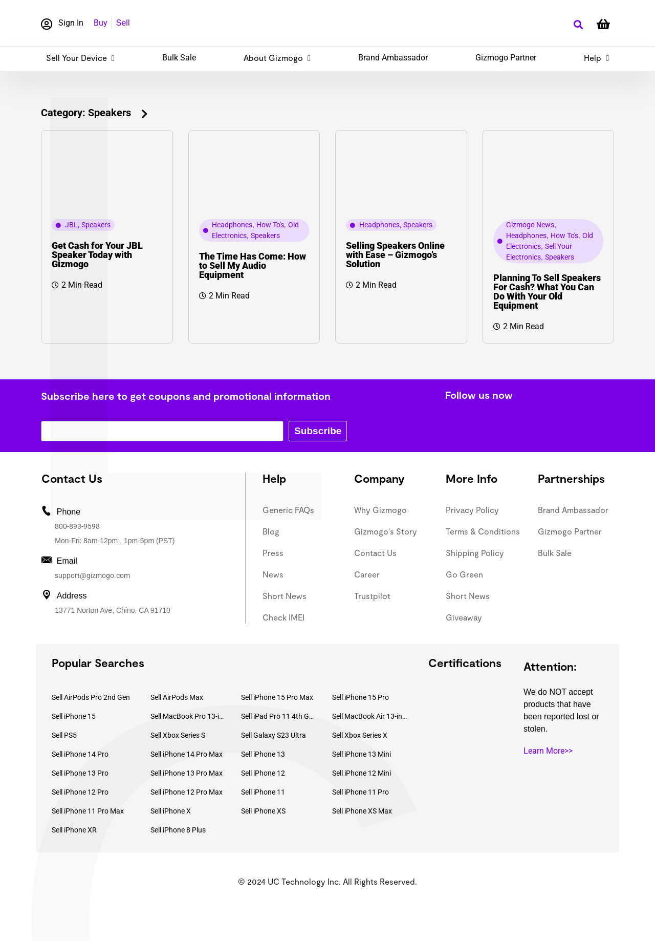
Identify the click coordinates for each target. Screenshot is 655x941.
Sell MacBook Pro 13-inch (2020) (188, 716)
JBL (71, 225)
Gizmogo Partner (505, 57)
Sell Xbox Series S (177, 735)
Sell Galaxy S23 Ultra (273, 735)
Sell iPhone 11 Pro (360, 792)
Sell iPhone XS (263, 811)
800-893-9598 (77, 526)
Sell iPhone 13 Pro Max (186, 773)
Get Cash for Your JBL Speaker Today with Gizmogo (97, 254)
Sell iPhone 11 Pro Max (88, 811)
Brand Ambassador (393, 57)
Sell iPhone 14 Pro (80, 754)
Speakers (96, 225)
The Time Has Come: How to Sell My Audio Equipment (252, 265)
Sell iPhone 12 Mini (361, 773)
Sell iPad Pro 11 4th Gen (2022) (279, 716)
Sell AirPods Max (176, 697)
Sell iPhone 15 (74, 716)
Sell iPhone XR (74, 830)
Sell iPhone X (170, 811)
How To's (270, 225)
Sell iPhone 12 (263, 773)
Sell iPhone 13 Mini (361, 754)
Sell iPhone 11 (263, 792)
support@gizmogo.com (92, 575)
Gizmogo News (530, 225)
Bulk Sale (179, 57)
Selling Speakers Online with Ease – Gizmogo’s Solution (395, 254)
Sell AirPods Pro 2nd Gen (91, 697)
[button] (578, 24)
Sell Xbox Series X (359, 735)
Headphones (232, 225)
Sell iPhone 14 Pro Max (186, 754)
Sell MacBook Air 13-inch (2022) (370, 716)
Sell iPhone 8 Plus (178, 830)
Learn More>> (548, 751)
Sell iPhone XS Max (362, 811)
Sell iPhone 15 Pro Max (277, 697)
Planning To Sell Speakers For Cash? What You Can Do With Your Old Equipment (547, 291)
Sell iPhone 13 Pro (80, 773)
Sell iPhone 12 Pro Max (186, 792)
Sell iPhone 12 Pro (80, 792)
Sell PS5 (64, 735)
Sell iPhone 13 (263, 754)
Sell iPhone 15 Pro (360, 697)
